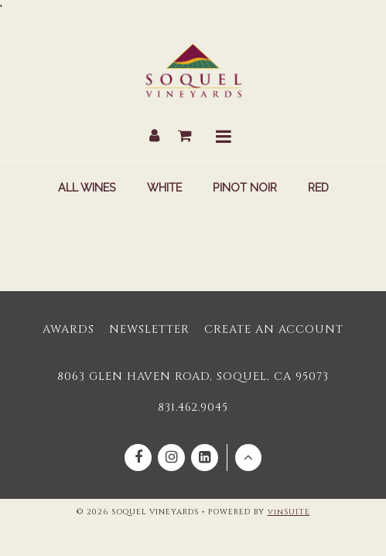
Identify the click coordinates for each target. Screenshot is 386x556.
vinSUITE (289, 512)
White (164, 187)
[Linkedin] (204, 457)
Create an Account (273, 329)
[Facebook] (138, 457)
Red (318, 187)
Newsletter (149, 329)
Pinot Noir (245, 187)
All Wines (87, 187)
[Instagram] (171, 457)
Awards (68, 329)
